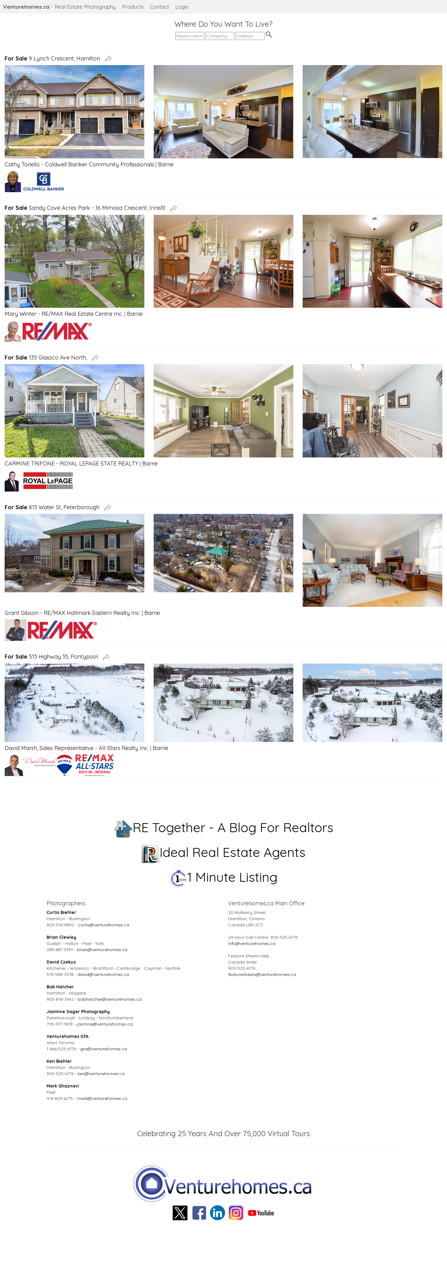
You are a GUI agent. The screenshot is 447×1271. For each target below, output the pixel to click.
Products (133, 6)
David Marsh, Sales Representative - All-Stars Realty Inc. (77, 748)
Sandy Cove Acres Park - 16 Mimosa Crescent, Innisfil (86, 207)
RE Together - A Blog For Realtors (223, 827)
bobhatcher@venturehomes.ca (110, 999)
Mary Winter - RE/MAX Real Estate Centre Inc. (64, 313)
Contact (159, 6)
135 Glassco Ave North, (47, 357)
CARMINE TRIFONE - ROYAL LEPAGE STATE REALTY (71, 463)
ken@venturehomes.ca (101, 1073)
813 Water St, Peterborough (53, 507)
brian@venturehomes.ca (102, 949)
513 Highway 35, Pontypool (53, 656)
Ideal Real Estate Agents (224, 852)
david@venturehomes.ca (103, 974)
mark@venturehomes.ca (102, 1098)
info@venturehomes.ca (251, 943)
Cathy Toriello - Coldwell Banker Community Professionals (79, 164)
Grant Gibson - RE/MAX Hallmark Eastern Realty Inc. (72, 612)
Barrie (166, 164)
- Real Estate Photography (59, 6)
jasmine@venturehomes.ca (105, 1024)
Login (181, 6)
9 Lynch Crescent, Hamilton (54, 58)
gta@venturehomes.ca (103, 1049)
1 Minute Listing (223, 877)
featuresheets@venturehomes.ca (262, 974)
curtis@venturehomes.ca (103, 925)
